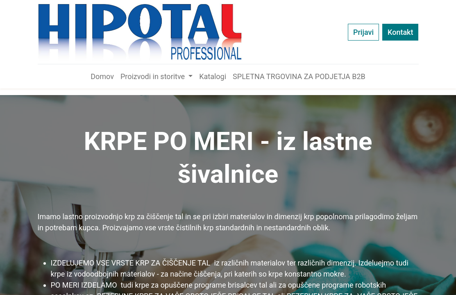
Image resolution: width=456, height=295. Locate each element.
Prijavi (363, 32)
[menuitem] (102, 76)
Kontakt (400, 32)
